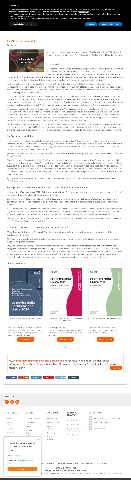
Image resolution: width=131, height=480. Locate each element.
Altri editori (87, 463)
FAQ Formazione (74, 424)
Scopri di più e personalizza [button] (23, 24)
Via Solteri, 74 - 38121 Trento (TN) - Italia (107, 418)
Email (10, 450)
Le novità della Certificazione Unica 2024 (25, 318)
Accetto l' (21, 461)
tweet (36, 377)
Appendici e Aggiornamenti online (31, 433)
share (11, 377)
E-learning (51, 433)
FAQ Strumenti (74, 435)
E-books (50, 463)
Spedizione (30, 422)
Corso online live (53, 422)
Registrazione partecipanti (52, 438)
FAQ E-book (73, 420)
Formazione (101, 463)
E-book (28, 426)
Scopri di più (25, 339)
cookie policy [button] (83, 12)
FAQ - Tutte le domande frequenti (76, 429)
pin (48, 377)
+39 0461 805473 (99, 428)
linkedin (61, 377)
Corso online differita (51, 427)
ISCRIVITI (22, 469)
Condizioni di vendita (9, 423)
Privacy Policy (9, 429)
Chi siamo (8, 418)
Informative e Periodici (68, 463)
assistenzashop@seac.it (102, 422)
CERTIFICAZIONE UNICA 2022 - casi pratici (105, 318)
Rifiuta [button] (91, 24)
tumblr (73, 377)
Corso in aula (52, 418)
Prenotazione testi (32, 418)
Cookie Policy (9, 433)
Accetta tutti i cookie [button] (110, 24)
